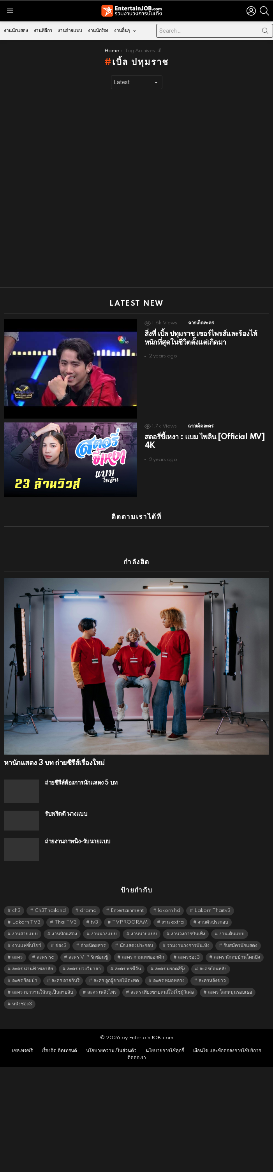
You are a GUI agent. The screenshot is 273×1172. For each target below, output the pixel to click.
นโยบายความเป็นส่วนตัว (111, 1050)
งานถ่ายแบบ (70, 30)
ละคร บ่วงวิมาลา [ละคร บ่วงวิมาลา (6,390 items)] (84, 968)
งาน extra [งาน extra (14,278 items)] (173, 922)
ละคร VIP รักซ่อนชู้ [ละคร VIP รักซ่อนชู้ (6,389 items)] (88, 957)
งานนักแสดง (16, 30)
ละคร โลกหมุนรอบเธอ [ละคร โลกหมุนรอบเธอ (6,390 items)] (230, 992)
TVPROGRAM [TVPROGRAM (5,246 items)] (130, 922)
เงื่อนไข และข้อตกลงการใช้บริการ (227, 1050)
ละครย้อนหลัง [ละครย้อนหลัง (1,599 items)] (213, 968)
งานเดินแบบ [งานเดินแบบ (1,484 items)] (232, 933)
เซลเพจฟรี (22, 1050)
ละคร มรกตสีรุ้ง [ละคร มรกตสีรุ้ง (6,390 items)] (170, 968)
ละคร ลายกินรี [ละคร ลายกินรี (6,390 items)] (65, 980)
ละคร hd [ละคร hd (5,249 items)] (46, 957)
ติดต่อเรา (136, 1057)
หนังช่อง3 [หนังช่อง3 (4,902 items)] (22, 1004)
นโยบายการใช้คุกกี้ (165, 1050)
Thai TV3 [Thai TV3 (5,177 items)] (66, 922)
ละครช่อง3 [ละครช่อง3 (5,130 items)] (189, 957)
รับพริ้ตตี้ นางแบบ (66, 814)
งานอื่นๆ (122, 32)
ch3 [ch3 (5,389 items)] (16, 910)
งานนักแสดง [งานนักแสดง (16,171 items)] (64, 933)
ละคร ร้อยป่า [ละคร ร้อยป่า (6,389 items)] (24, 980)
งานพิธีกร (43, 30)
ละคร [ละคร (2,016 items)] (17, 957)
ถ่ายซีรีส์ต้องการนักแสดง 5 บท (81, 783)
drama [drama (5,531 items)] (88, 910)
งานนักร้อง (98, 30)
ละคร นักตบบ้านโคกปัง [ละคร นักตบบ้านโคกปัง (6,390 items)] (237, 957)
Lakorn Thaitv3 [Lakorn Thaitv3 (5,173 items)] (212, 910)
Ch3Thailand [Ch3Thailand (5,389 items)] (50, 910)
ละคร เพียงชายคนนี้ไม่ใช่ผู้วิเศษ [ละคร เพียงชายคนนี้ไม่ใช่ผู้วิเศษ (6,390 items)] (162, 992)
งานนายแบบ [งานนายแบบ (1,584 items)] (144, 933)
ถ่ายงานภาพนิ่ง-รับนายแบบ (78, 841)
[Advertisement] (91, 188)
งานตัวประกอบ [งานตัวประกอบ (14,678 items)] (213, 922)
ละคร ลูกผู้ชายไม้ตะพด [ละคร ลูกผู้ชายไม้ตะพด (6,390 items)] (116, 980)
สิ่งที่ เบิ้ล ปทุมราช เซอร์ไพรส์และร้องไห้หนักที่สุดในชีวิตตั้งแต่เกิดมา (200, 338)
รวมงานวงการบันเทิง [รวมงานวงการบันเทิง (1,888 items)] (188, 945)
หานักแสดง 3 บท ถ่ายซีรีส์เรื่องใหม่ (54, 763)
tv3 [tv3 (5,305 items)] (94, 922)
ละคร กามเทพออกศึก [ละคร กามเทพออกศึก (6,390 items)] (143, 957)
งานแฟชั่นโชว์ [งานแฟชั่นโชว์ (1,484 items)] (26, 945)
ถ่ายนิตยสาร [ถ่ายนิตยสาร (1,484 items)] (93, 945)
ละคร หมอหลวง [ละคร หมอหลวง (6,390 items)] (169, 980)
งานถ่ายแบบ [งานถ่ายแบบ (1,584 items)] (25, 933)
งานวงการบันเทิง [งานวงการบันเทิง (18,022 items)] (188, 933)
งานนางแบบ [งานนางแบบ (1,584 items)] (104, 933)
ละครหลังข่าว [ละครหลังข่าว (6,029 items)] (212, 980)
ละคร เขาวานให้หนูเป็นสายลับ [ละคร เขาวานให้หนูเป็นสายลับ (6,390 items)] (42, 992)
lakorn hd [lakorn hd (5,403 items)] (169, 910)
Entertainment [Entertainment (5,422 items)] (127, 910)
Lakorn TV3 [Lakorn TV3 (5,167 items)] (26, 922)
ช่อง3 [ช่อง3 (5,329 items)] (61, 945)
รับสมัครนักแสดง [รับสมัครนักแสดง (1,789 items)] (240, 945)
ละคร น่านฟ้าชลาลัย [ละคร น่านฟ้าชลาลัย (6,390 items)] (32, 968)
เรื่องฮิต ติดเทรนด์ (59, 1050)
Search (265, 32)
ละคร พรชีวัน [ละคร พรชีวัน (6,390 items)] (128, 968)
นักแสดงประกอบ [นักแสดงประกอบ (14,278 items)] (136, 945)
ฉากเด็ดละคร (200, 323)
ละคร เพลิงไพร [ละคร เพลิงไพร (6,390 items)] (101, 992)
